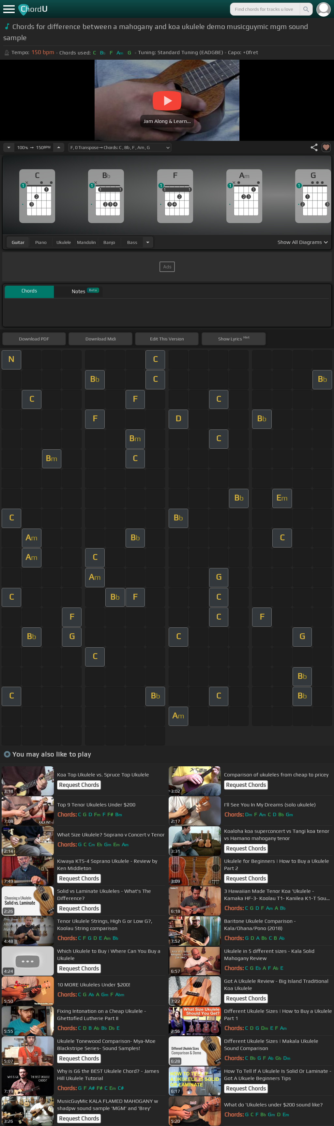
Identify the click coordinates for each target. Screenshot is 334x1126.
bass (132, 242)
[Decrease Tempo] (8, 147)
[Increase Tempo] (58, 147)
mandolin (86, 242)
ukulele (63, 242)
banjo (109, 242)
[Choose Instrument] (148, 242)
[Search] (305, 9)
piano (41, 242)
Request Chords (79, 785)
